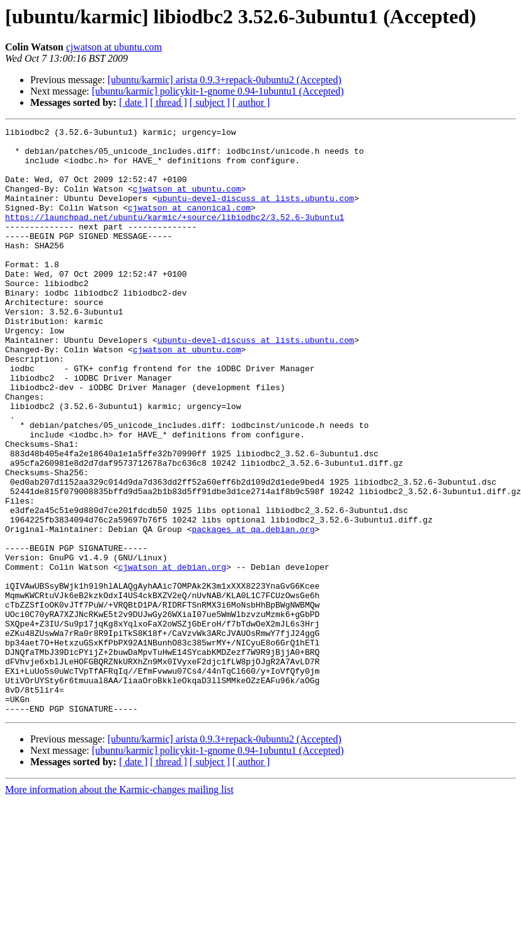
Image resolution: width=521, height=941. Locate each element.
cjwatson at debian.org (172, 655)
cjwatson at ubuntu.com (114, 47)
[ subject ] (210, 102)
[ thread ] (168, 102)
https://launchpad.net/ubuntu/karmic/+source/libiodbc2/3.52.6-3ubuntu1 (174, 235)
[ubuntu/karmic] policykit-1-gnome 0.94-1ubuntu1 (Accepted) (218, 91)
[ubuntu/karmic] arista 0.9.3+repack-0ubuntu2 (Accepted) (224, 79)
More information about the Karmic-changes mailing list (119, 906)
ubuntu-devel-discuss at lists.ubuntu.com (255, 213)
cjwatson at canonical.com (189, 224)
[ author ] (251, 102)
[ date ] (133, 102)
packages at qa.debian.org (253, 610)
